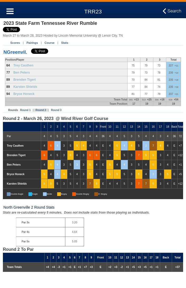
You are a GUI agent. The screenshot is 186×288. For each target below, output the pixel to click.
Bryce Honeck (24, 94)
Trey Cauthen (23, 65)
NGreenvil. (15, 52)
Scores (15, 42)
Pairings (32, 42)
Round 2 (41, 110)
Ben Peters (21, 72)
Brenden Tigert (24, 79)
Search (174, 11)
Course (50, 42)
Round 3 (56, 110)
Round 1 (25, 110)
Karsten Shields (25, 87)
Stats (64, 42)
